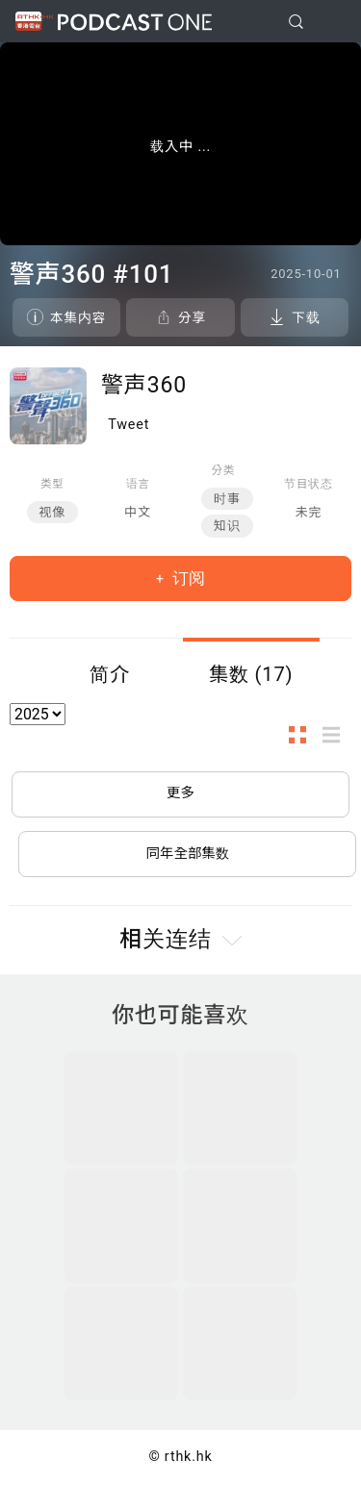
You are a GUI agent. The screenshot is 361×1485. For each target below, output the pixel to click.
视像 (52, 512)
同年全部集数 (187, 853)
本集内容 (78, 317)
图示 (303, 735)
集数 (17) (251, 674)
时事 (227, 498)
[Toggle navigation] (331, 22)
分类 (224, 470)
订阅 (186, 578)
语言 (138, 484)
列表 (336, 735)
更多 (180, 793)
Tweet (128, 424)
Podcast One (135, 21)
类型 (52, 484)
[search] (296, 22)
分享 (192, 317)
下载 (306, 317)
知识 (227, 525)
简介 (110, 674)
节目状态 (308, 484)
